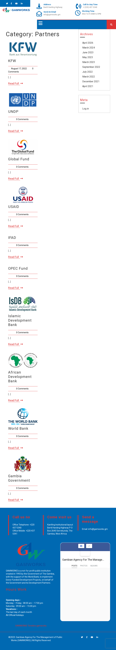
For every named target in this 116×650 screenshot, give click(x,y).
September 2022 (91, 67)
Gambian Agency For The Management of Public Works (84, 559)
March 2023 (88, 62)
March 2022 (88, 76)
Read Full (15, 83)
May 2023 (87, 57)
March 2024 (88, 47)
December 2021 (90, 81)
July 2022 (87, 71)
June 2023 (87, 52)
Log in (85, 108)
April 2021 (87, 86)
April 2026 (87, 42)
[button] (39, 23)
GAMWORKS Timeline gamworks (31, 625)
